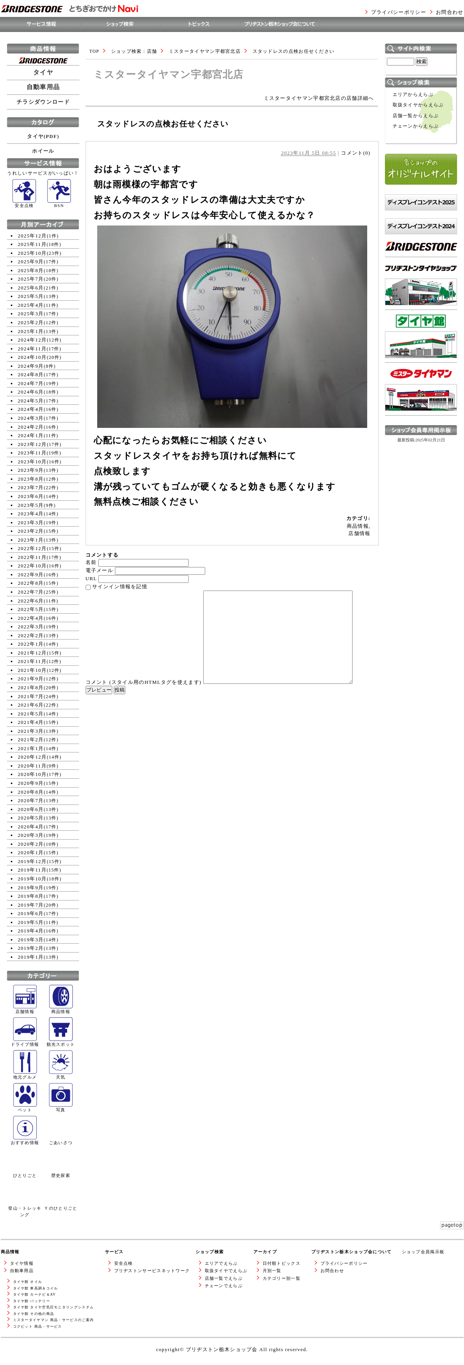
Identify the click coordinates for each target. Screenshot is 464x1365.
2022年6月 (31, 601)
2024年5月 (31, 401)
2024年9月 (31, 366)
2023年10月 (32, 462)
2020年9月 (31, 783)
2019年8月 (31, 896)
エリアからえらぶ (413, 94)
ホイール (43, 151)
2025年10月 (32, 253)
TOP (94, 51)
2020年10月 (32, 774)
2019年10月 (32, 879)
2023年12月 (32, 444)
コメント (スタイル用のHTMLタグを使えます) (144, 682)
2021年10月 (32, 670)
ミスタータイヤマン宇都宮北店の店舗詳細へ (319, 98)
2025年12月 (32, 236)
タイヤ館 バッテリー (31, 1301)
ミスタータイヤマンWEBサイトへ (419, 422)
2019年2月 (31, 948)
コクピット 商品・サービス (37, 1326)
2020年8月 (31, 792)
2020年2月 (31, 844)
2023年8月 (31, 479)
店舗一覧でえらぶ (224, 1278)
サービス (114, 1251)
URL (91, 578)
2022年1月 (31, 644)
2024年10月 (32, 357)
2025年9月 (31, 261)
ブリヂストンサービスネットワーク (152, 1270)
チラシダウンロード (43, 102)
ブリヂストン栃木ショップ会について (351, 1251)
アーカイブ (265, 1251)
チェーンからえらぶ (416, 126)
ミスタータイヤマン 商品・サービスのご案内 (53, 1320)
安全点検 (123, 1263)
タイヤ (43, 72)
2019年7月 (31, 905)
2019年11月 (32, 870)
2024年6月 (31, 392)
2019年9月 (31, 887)
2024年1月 (31, 435)
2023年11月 (32, 453)
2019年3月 (31, 940)
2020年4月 (31, 827)
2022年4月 (31, 618)
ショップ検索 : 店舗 (134, 51)
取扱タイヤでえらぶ (226, 1270)
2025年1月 (31, 331)
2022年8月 (31, 583)
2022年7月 (31, 592)
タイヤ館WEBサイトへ (413, 366)
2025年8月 (31, 270)
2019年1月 (31, 957)
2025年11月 (32, 244)
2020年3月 (31, 835)
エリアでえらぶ (221, 1263)
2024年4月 (31, 409)
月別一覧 (272, 1270)
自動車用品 (43, 87)
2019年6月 (31, 913)
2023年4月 (31, 514)
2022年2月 (31, 635)
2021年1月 (31, 748)
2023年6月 (31, 496)
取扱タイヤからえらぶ (418, 105)
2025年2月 (31, 322)
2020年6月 (31, 809)
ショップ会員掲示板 (423, 1251)
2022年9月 (31, 574)
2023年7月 (31, 487)
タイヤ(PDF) (43, 136)
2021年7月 (31, 696)
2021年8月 (31, 687)
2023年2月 (31, 531)
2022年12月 (32, 548)
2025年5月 (31, 296)
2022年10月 (32, 566)
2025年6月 (31, 288)
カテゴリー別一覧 (281, 1278)
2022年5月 (31, 609)
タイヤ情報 (22, 1263)
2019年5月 (31, 922)
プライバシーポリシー (398, 12)
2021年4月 (31, 722)
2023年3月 (31, 522)
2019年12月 (32, 861)
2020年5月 (31, 818)
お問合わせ (450, 12)
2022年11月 (32, 557)
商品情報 (358, 526)
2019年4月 (31, 931)
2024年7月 (31, 383)
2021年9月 (31, 679)
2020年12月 (32, 757)
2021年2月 (31, 739)
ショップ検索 (210, 1251)
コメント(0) (355, 153)
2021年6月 (31, 705)
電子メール (99, 570)
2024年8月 (31, 374)
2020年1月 (31, 852)
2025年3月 (31, 313)
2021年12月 (32, 653)
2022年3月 (31, 626)
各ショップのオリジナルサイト (421, 192)
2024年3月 (31, 418)
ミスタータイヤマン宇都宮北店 (205, 51)
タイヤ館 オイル (27, 1282)
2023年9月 (31, 470)
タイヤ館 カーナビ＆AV (34, 1294)
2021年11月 (32, 661)
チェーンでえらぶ (224, 1285)
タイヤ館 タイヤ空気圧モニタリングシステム (53, 1307)
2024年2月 (31, 427)
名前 (91, 562)
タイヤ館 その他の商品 (33, 1314)
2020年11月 (32, 766)
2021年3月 (31, 731)
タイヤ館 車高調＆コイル (35, 1288)
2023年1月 (31, 540)
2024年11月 (32, 349)
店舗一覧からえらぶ (416, 115)
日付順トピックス (281, 1263)
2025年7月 (31, 279)
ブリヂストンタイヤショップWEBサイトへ (421, 317)
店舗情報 (359, 533)
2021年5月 (31, 714)
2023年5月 (31, 505)
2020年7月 (31, 800)
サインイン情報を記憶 (119, 586)
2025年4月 (31, 305)
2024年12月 (32, 340)
